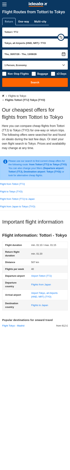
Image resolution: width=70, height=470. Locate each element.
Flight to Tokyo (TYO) (11, 191)
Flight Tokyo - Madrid (13, 325)
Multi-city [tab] (40, 21)
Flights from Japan (41, 284)
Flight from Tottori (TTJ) (12, 184)
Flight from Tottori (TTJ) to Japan (17, 199)
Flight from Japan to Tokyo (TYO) (17, 206)
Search (35, 82)
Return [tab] (9, 21)
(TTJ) (41, 275)
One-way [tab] (23, 21)
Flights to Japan (39, 305)
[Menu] (4, 4)
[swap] (60, 37)
